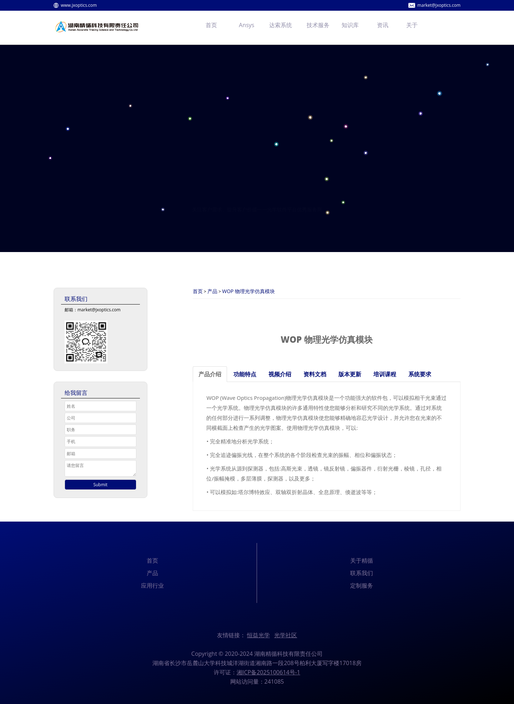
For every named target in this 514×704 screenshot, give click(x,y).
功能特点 (244, 374)
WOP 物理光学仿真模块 (248, 291)
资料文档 (314, 374)
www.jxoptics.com (79, 5)
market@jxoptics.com (438, 5)
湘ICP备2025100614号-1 (268, 672)
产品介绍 (209, 374)
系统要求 (419, 374)
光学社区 (285, 635)
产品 (212, 291)
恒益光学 (258, 635)
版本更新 (349, 374)
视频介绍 (279, 374)
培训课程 (384, 374)
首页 (198, 291)
